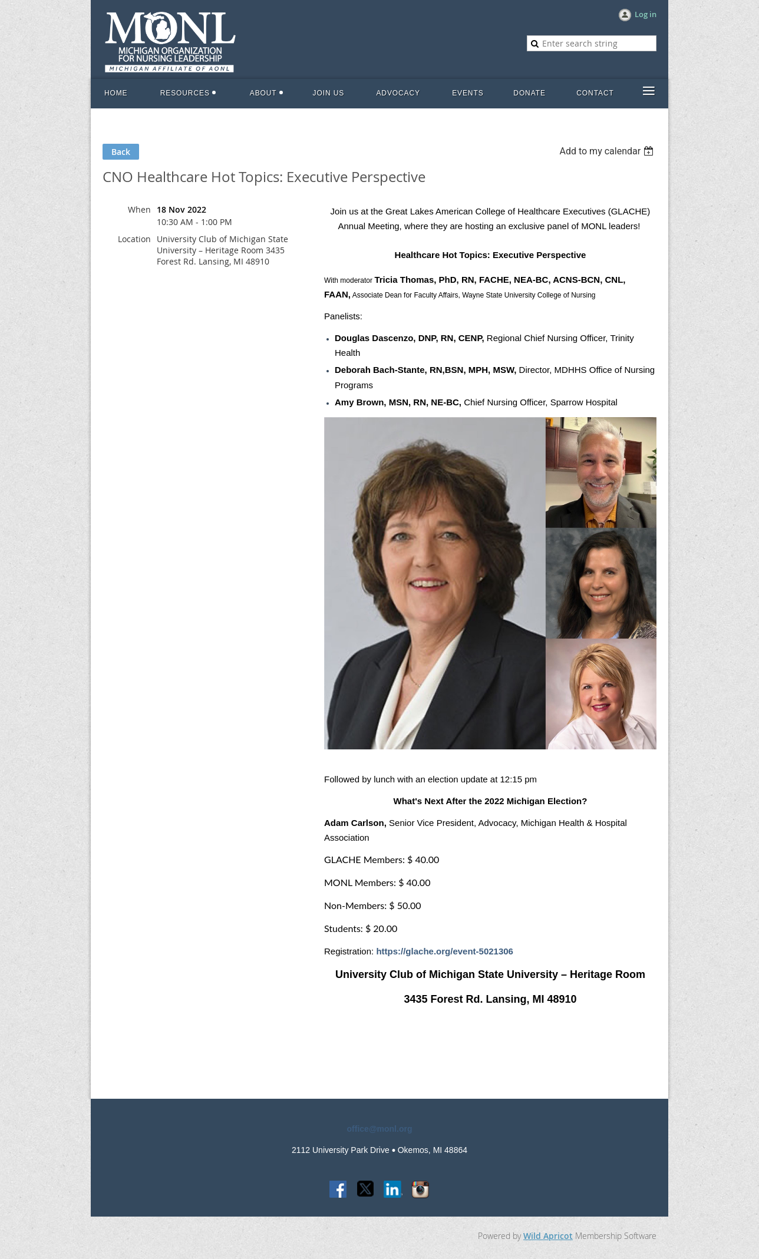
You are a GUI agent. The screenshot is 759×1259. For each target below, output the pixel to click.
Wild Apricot (548, 1235)
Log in (645, 14)
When (139, 209)
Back (120, 151)
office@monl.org (379, 1129)
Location (134, 238)
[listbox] (607, 151)
